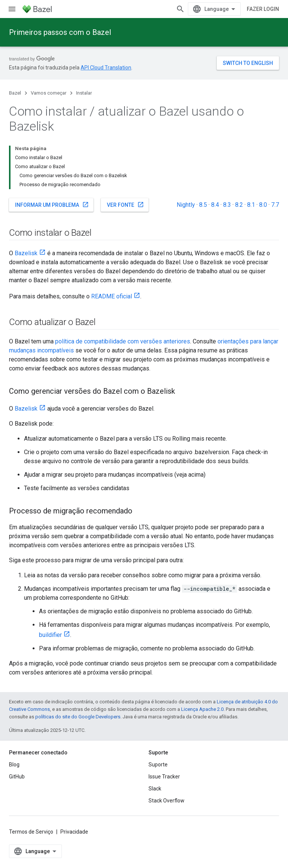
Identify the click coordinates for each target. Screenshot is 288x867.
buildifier (50, 634)
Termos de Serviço (31, 832)
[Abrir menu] (12, 9)
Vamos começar (48, 93)
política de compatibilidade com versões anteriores (122, 341)
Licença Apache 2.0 (202, 709)
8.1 (251, 204)
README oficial (111, 296)
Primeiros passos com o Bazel (60, 32)
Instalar (84, 93)
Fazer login (263, 9)
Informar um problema (52, 204)
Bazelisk (26, 253)
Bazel (15, 93)
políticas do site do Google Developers (77, 716)
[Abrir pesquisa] (180, 9)
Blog (14, 765)
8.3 (227, 204)
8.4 (215, 204)
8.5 (203, 204)
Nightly (186, 204)
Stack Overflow (166, 801)
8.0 (263, 204)
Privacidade (74, 832)
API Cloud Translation (106, 68)
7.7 (275, 204)
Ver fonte (125, 204)
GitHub (17, 777)
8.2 (239, 204)
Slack (154, 789)
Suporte (158, 765)
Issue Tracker (164, 777)
